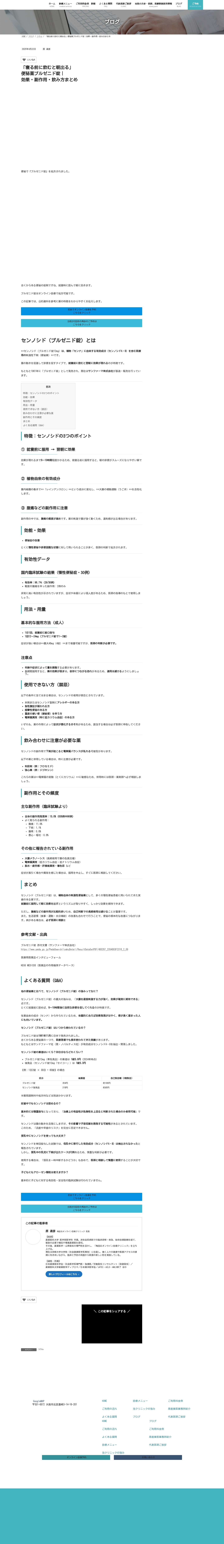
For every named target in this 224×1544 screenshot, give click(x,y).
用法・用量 (29, 405)
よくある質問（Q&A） (34, 425)
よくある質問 (109, 1428)
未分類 (160, 243)
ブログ (136, 1428)
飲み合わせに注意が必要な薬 (38, 413)
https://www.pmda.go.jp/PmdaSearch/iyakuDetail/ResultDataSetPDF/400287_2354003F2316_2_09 (74, 949)
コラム (41, 1349)
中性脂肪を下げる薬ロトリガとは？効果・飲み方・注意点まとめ (188, 161)
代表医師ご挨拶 (176, 1428)
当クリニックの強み (144, 1420)
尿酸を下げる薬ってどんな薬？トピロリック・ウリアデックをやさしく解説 (188, 195)
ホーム (8, 1520)
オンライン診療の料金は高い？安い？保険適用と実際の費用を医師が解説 (188, 127)
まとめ (26, 421)
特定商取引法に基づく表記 (112, 1503)
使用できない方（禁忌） (36, 409)
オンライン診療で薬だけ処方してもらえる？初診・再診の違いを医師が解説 (188, 60)
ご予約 (8, 1527)
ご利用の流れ (109, 1420)
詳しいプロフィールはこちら (63, 1274)
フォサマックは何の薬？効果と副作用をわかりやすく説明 (188, 94)
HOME (104, 1412)
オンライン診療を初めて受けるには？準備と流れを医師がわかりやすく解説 (188, 178)
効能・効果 (29, 397)
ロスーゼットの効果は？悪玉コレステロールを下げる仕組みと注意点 (188, 144)
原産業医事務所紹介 (179, 1420)
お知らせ (161, 232)
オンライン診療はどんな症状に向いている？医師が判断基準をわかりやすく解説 (188, 77)
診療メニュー (140, 1412)
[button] (81, 311)
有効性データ (30, 401)
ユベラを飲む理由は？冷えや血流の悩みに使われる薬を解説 (188, 111)
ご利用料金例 (175, 1412)
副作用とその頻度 (32, 417)
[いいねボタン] (24, 59)
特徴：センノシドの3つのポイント (41, 393)
